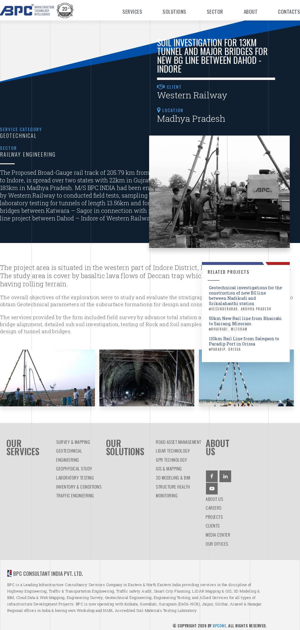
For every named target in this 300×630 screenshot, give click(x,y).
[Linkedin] (225, 473)
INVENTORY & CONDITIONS (78, 483)
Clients (213, 522)
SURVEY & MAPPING (73, 438)
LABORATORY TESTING (75, 474)
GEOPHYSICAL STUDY (74, 465)
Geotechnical (18, 135)
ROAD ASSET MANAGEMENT (178, 438)
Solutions (174, 11)
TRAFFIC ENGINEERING (75, 492)
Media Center (218, 531)
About (251, 11)
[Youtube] (212, 485)
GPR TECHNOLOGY (171, 456)
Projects (214, 513)
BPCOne (219, 622)
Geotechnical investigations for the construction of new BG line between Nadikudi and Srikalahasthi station (246, 298)
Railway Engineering (28, 154)
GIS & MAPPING (169, 465)
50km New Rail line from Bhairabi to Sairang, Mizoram (246, 324)
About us (214, 495)
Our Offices (217, 540)
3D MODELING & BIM (173, 474)
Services (132, 11)
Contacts (289, 11)
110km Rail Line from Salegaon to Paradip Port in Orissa (246, 344)
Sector (215, 11)
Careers (213, 504)
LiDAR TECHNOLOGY (173, 447)
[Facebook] (212, 473)
